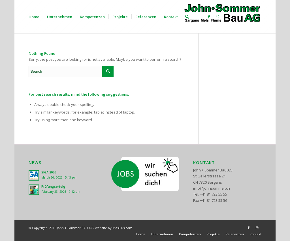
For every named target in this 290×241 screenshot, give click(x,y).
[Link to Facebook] (208, 16)
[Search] (187, 16)
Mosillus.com (122, 228)
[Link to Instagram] (217, 16)
